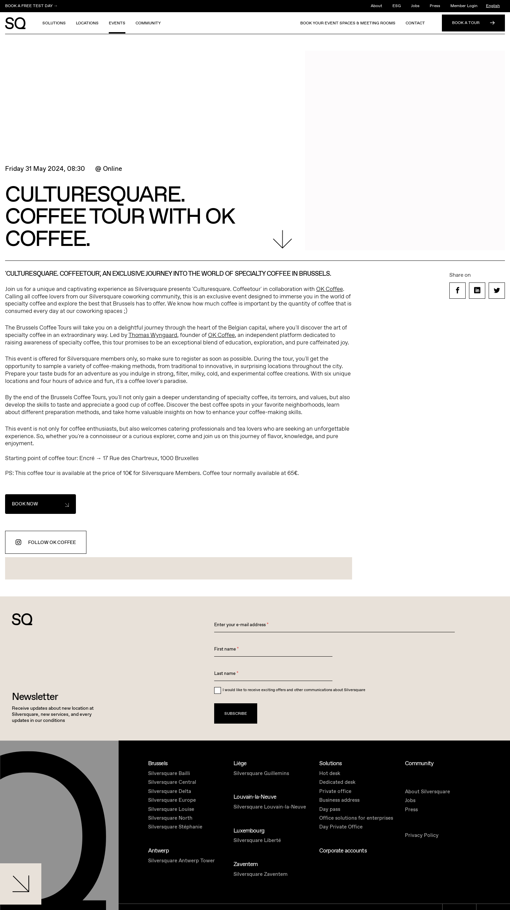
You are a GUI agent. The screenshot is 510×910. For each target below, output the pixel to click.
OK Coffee (329, 289)
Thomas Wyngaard (152, 335)
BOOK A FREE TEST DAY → (31, 5)
